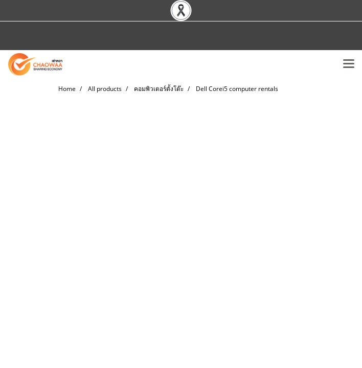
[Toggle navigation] (348, 64)
